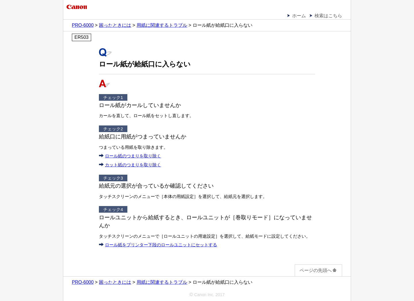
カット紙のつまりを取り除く (133, 164)
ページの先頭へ (318, 270)
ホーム (299, 15)
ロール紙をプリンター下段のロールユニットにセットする (161, 244)
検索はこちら (328, 15)
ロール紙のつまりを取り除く (133, 155)
